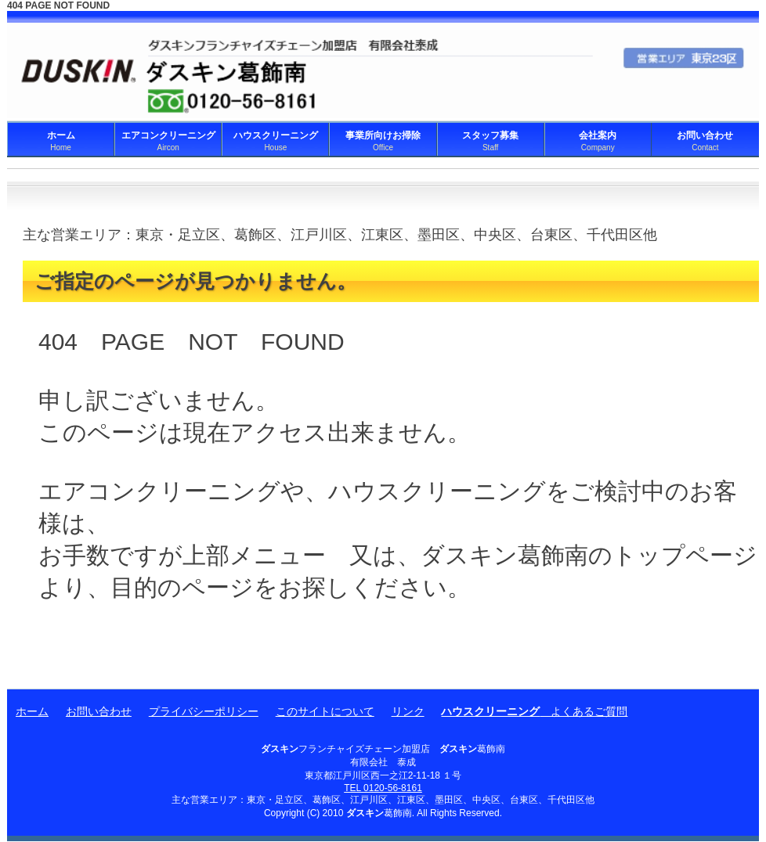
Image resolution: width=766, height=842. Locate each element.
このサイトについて (325, 711)
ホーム (60, 141)
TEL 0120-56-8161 (383, 788)
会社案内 (598, 141)
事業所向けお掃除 (382, 141)
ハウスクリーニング (275, 141)
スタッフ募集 (490, 141)
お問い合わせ (705, 141)
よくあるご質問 (534, 711)
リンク (408, 711)
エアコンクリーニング (168, 141)
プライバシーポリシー (203, 711)
